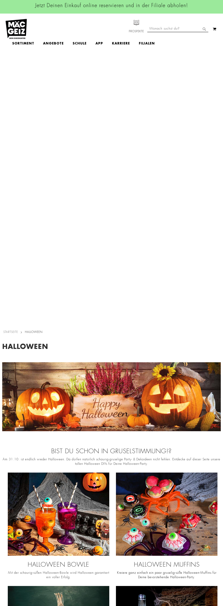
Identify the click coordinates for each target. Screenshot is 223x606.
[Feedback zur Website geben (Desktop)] (157, 570)
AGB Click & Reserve (52, 484)
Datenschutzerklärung (202, 531)
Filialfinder (8, 477)
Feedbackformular (155, 526)
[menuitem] (49, 29)
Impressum (45, 490)
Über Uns (7, 490)
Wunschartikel (10, 544)
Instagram (99, 488)
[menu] (109, 29)
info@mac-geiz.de (154, 511)
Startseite (10, 63)
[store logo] (16, 29)
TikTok (96, 508)
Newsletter (8, 519)
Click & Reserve (11, 512)
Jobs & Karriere (11, 484)
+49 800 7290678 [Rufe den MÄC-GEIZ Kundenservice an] (152, 492)
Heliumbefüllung (12, 537)
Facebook (99, 478)
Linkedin (98, 498)
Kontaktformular (153, 519)
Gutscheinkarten (12, 550)
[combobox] (177, 47)
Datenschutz (46, 477)
